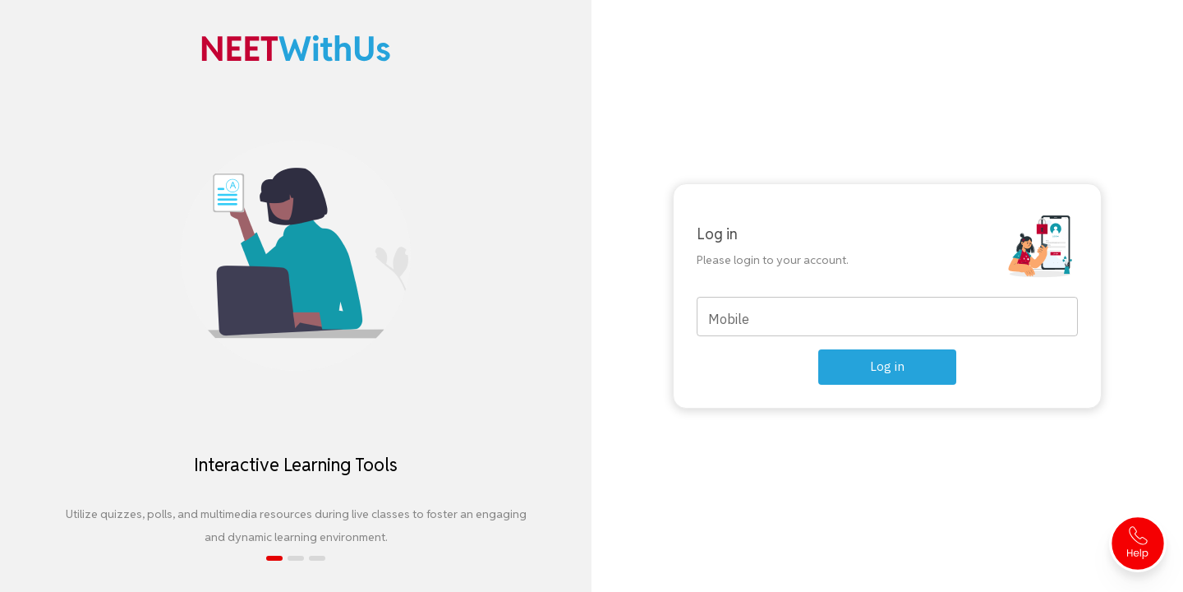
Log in (887, 366)
